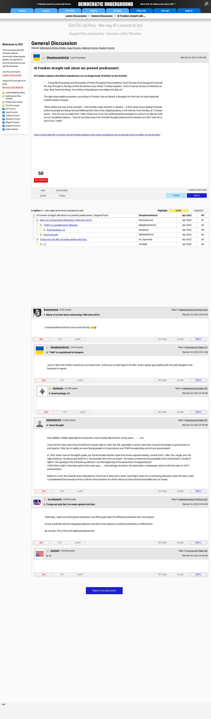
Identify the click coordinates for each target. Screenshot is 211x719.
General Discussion (102, 15)
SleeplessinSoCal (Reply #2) (195, 388)
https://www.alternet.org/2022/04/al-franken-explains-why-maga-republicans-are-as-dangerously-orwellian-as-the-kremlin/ (97, 134)
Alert (43, 196)
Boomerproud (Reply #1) (197, 347)
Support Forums (13, 126)
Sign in (189, 10)
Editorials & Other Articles (13, 97)
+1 (44, 244)
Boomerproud (51, 309)
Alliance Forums (13, 119)
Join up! (165, 10)
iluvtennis (58, 388)
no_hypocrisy (55, 499)
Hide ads (141, 10)
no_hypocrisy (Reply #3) (197, 551)
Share (176, 195)
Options (162, 339)
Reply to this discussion (104, 590)
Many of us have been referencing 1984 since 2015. (66, 220)
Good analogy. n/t (56, 230)
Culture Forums (13, 115)
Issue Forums (12, 112)
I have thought (50, 234)
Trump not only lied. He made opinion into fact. (63, 239)
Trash (62, 196)
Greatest (69, 10)
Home (22, 10)
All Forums (10, 109)
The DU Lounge (12, 105)
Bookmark (62, 190)
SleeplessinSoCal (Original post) (193, 310)
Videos (93, 10)
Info (43, 190)
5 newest (199, 210)
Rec (41, 339)
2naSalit (54, 550)
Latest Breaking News (15, 93)
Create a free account (11, 75)
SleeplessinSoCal (58, 57)
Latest (46, 10)
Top (60, 339)
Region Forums (12, 122)
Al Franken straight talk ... (131, 15)
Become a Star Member (12, 87)
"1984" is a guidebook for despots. (60, 225)
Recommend (41, 180)
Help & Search (12, 129)
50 (41, 173)
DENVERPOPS (53, 420)
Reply (197, 195)
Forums (117, 10)
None (178, 210)
